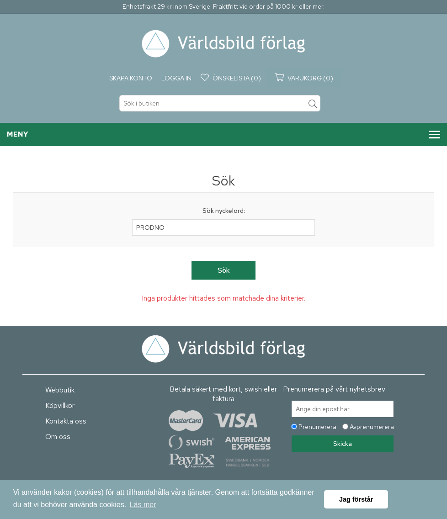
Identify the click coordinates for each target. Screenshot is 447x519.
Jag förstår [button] (356, 499)
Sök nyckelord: (223, 211)
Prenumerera (317, 427)
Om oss (57, 436)
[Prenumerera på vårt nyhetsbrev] (343, 409)
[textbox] (219, 103)
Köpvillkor (59, 405)
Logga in (176, 78)
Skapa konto (130, 78)
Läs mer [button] (143, 504)
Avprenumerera (372, 427)
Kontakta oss (65, 421)
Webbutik (59, 390)
